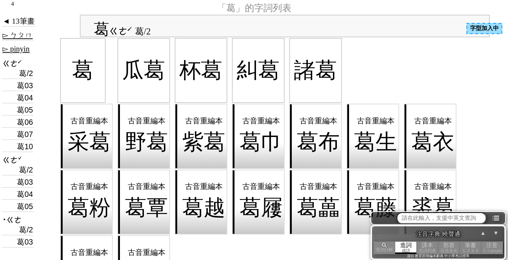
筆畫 (470, 247)
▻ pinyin (16, 48)
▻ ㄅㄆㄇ (18, 35)
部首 (449, 247)
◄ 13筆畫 (19, 21)
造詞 (406, 247)
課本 (427, 247)
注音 (492, 247)
